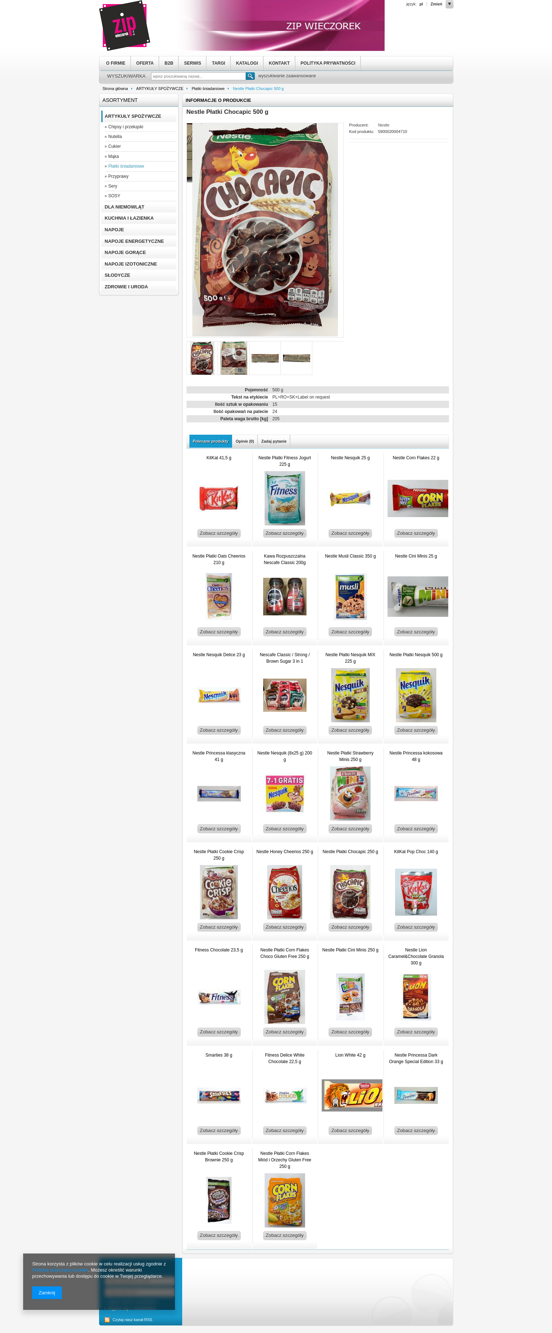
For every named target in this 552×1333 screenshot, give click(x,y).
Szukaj (250, 77)
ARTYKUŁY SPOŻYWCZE (159, 88)
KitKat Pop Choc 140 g (416, 851)
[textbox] (198, 76)
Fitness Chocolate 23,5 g (219, 950)
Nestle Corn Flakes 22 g (416, 457)
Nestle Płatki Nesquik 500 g (416, 654)
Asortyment (120, 100)
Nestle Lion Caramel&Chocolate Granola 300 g (416, 956)
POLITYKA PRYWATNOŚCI (328, 63)
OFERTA (145, 63)
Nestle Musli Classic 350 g (350, 556)
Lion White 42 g (350, 1055)
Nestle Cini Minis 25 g (416, 556)
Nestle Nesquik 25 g (350, 457)
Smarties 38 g (218, 1055)
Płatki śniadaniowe (208, 88)
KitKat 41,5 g (218, 457)
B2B (168, 63)
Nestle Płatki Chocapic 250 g (350, 851)
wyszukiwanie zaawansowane (287, 75)
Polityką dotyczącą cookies (60, 1270)
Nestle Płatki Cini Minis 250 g (350, 950)
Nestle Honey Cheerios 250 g (284, 851)
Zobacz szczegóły (219, 533)
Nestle (384, 125)
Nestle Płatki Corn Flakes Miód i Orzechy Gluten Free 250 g (284, 1160)
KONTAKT (279, 63)
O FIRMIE (115, 63)
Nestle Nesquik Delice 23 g (219, 654)
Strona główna (115, 88)
